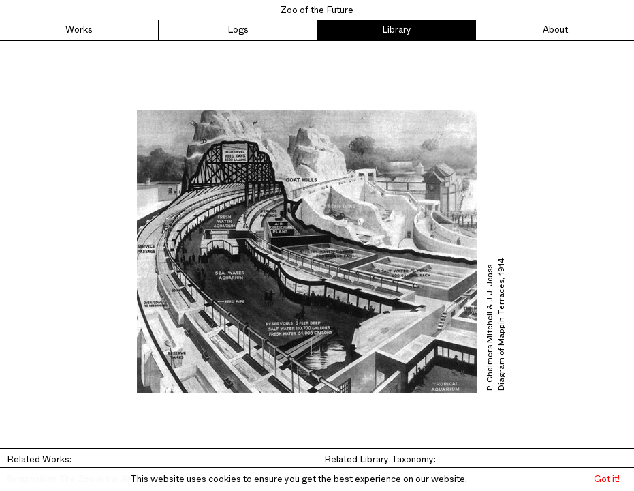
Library (396, 30)
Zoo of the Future (317, 10)
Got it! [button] (607, 479)
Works (79, 30)
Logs (238, 30)
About (555, 30)
